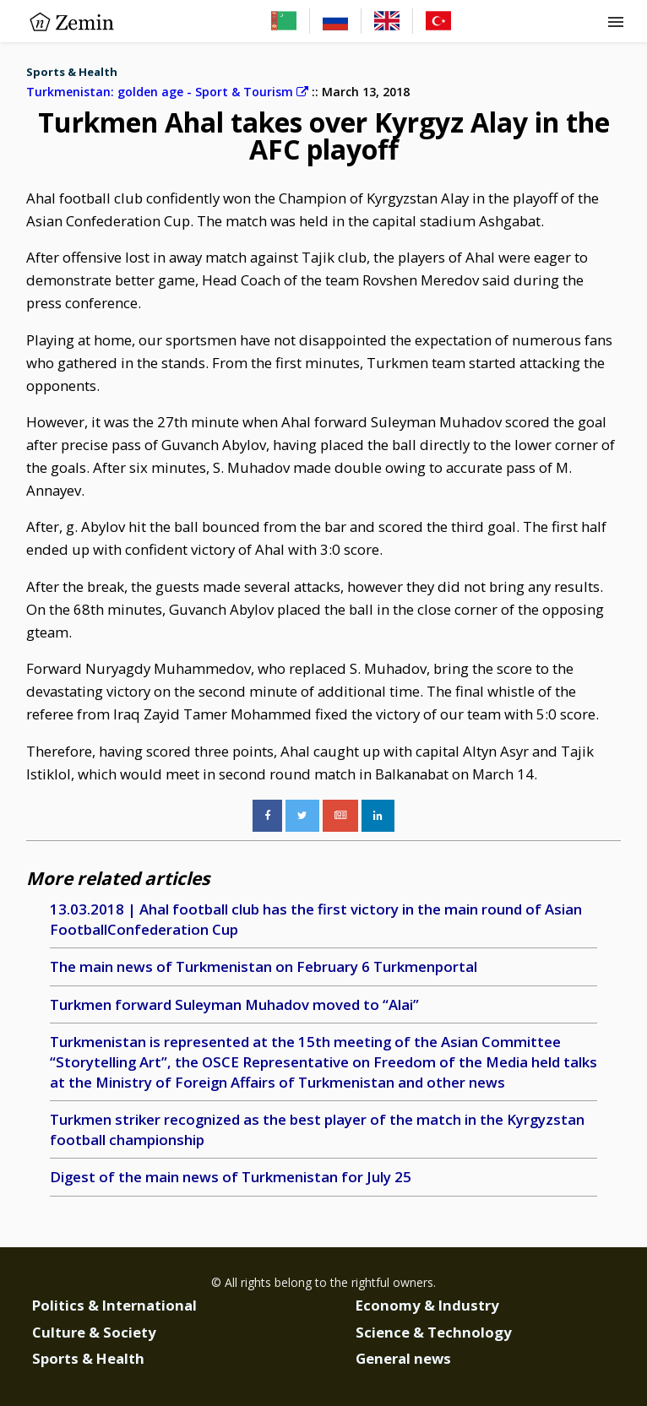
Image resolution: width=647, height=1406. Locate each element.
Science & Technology (434, 1332)
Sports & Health (71, 71)
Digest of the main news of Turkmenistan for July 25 (230, 1176)
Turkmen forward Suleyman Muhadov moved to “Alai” (234, 1004)
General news (403, 1358)
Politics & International (114, 1305)
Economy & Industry (427, 1305)
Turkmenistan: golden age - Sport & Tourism (167, 92)
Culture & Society (94, 1332)
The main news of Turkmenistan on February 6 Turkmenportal (263, 966)
